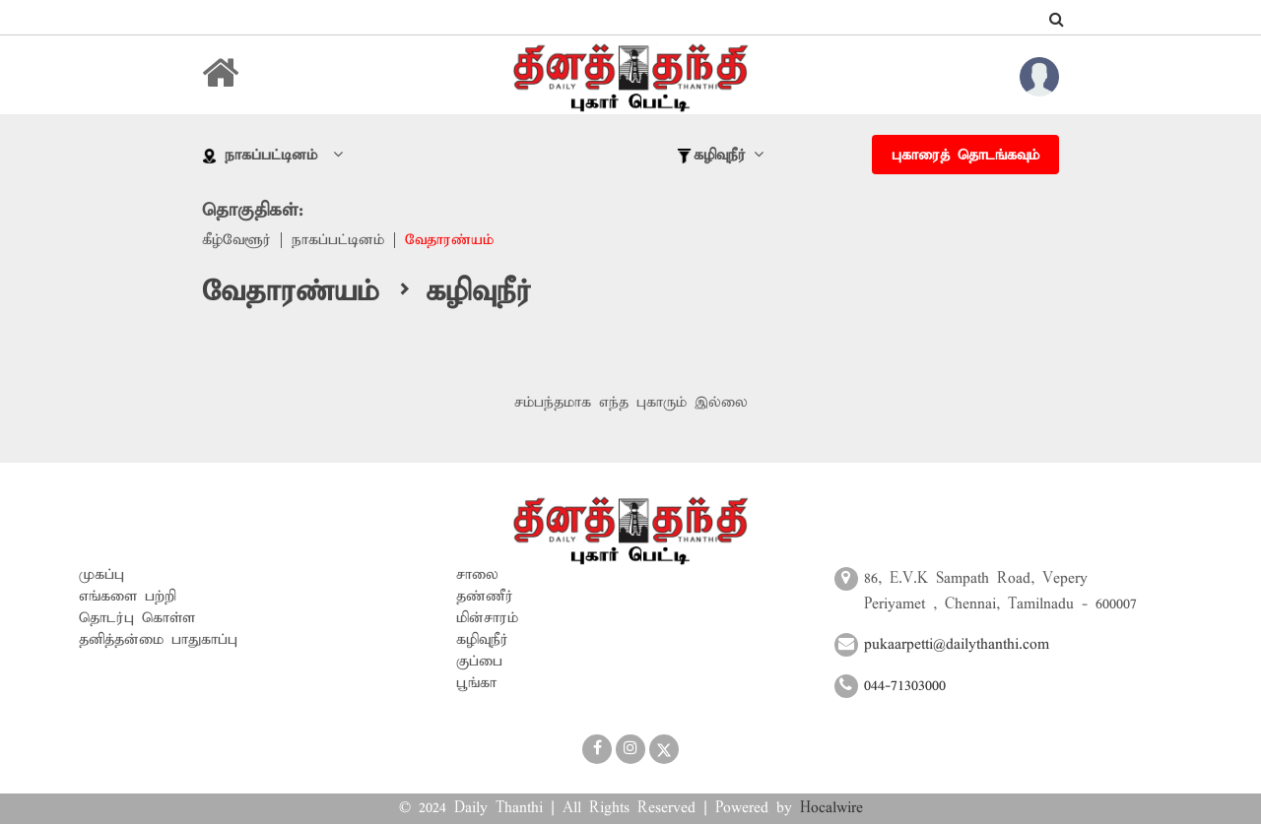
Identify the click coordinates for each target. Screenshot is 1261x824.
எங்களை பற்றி (127, 596)
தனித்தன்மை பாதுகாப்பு (158, 640)
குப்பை (479, 661)
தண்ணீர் (484, 596)
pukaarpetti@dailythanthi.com (956, 645)
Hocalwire (831, 808)
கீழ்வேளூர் (236, 240)
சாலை (477, 575)
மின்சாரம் (487, 618)
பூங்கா (476, 683)
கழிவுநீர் (482, 640)
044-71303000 (905, 686)
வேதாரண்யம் (449, 240)
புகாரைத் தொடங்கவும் (965, 155)
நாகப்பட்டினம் (338, 240)
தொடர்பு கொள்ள (137, 618)
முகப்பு (101, 575)
